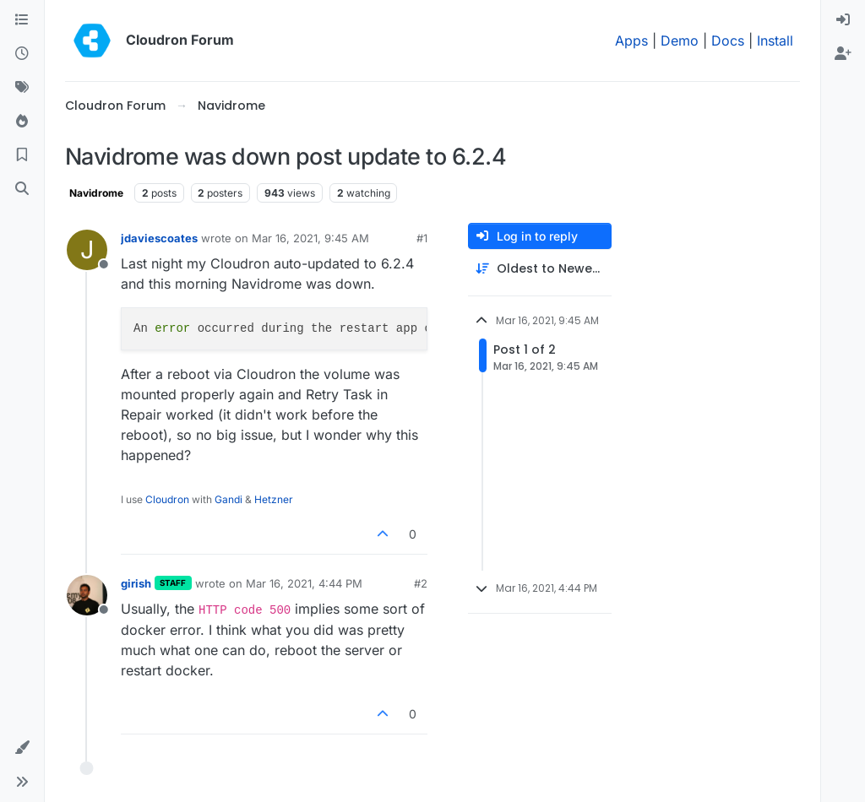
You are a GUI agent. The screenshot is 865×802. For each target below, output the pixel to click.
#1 (421, 238)
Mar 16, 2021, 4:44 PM (304, 583)
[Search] (22, 189)
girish (136, 583)
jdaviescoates (159, 238)
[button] (22, 747)
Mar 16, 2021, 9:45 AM (310, 238)
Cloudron (167, 499)
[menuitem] (843, 20)
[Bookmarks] (22, 155)
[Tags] (22, 87)
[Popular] (22, 121)
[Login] (843, 20)
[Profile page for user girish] (87, 595)
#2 (420, 583)
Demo (680, 40)
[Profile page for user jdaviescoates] (87, 250)
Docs (727, 40)
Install (775, 40)
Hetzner (273, 499)
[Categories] (22, 20)
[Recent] (22, 54)
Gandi (228, 499)
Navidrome (96, 193)
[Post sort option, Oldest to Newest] (540, 269)
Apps (631, 40)
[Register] (843, 54)
